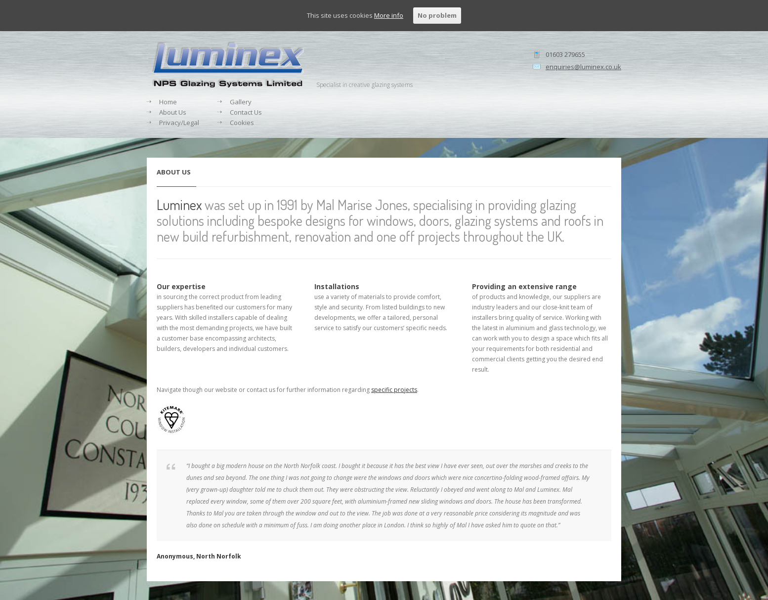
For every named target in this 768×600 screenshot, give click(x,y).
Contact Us (246, 112)
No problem (437, 15)
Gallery (241, 101)
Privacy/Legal (179, 122)
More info (388, 15)
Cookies (242, 122)
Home (168, 101)
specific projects (394, 390)
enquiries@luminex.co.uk (583, 66)
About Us (172, 112)
